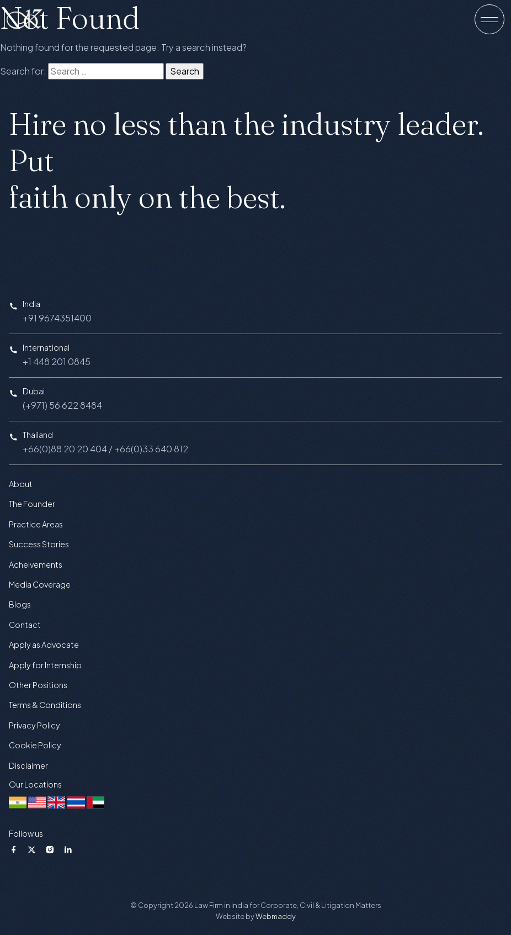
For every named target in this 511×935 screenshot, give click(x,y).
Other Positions (38, 685)
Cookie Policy (35, 745)
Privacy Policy (34, 725)
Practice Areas (36, 524)
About (21, 484)
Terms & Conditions (45, 705)
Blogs (20, 604)
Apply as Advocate (44, 644)
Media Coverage (40, 584)
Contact (25, 625)
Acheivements (35, 564)
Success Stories (39, 544)
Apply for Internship (45, 665)
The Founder (32, 504)
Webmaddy (276, 916)
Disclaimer (28, 765)
